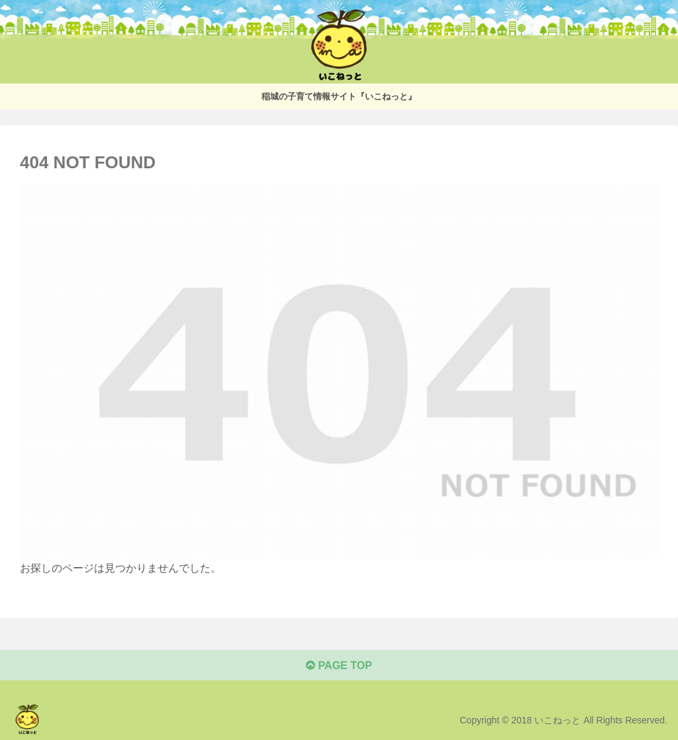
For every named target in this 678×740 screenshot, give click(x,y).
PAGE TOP (339, 665)
